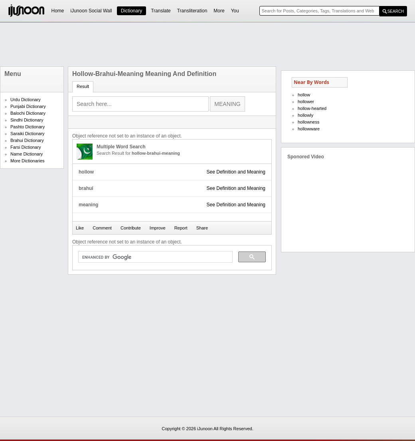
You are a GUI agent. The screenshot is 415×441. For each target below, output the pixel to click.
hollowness (308, 122)
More (218, 11)
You (235, 11)
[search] (154, 257)
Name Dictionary (26, 154)
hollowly (305, 115)
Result (83, 86)
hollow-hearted (312, 108)
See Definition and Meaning (236, 172)
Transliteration (192, 11)
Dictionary (131, 11)
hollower (306, 101)
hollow (304, 94)
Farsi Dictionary (25, 147)
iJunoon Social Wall (91, 11)
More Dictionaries (27, 160)
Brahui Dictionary (27, 140)
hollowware (309, 128)
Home (57, 11)
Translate (161, 11)
